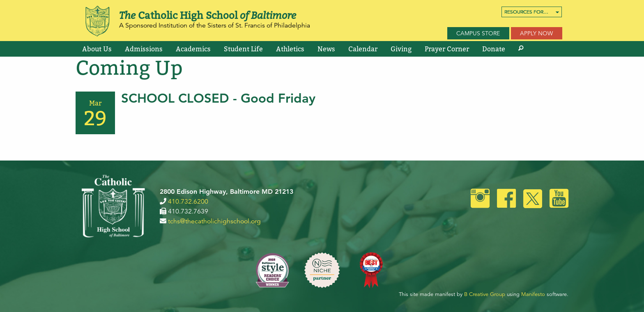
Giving (401, 49)
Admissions (144, 49)
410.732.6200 (188, 201)
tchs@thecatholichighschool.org (214, 221)
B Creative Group (484, 294)
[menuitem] (531, 12)
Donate (493, 49)
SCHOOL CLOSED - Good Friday (218, 98)
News (326, 49)
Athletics (290, 49)
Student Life (243, 49)
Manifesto (533, 294)
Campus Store (478, 33)
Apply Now (536, 33)
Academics (193, 49)
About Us (97, 49)
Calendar (362, 49)
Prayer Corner (447, 49)
